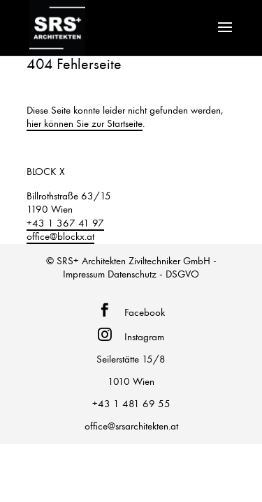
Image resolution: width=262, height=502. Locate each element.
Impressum (84, 274)
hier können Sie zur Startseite (85, 123)
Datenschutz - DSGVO (153, 274)
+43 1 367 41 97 (65, 223)
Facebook (142, 312)
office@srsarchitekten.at (131, 426)
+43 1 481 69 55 (131, 403)
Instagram (141, 336)
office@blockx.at (60, 236)
